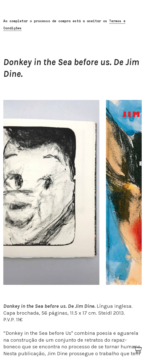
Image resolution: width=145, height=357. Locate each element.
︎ (138, 350)
